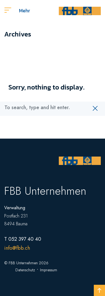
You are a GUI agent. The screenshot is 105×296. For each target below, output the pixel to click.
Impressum (48, 270)
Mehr (17, 10)
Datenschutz (25, 270)
